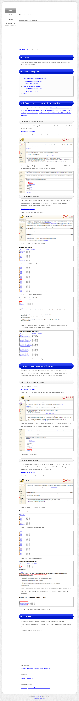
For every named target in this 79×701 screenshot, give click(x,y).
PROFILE (10, 19)
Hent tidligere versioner (31, 83)
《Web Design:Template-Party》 (39, 698)
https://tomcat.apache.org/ (28, 131)
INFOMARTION (23, 49)
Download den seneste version (33, 81)
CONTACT (11, 27)
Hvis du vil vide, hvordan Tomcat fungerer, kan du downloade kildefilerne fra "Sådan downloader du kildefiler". (46, 113)
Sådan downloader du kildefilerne (32, 86)
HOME (10, 15)
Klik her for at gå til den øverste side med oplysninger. (35, 668)
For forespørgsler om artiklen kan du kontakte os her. (35, 688)
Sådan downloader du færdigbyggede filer (34, 78)
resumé (25, 93)
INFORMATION (10, 23)
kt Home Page (37, 696)
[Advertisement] (46, 35)
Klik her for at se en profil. (28, 678)
